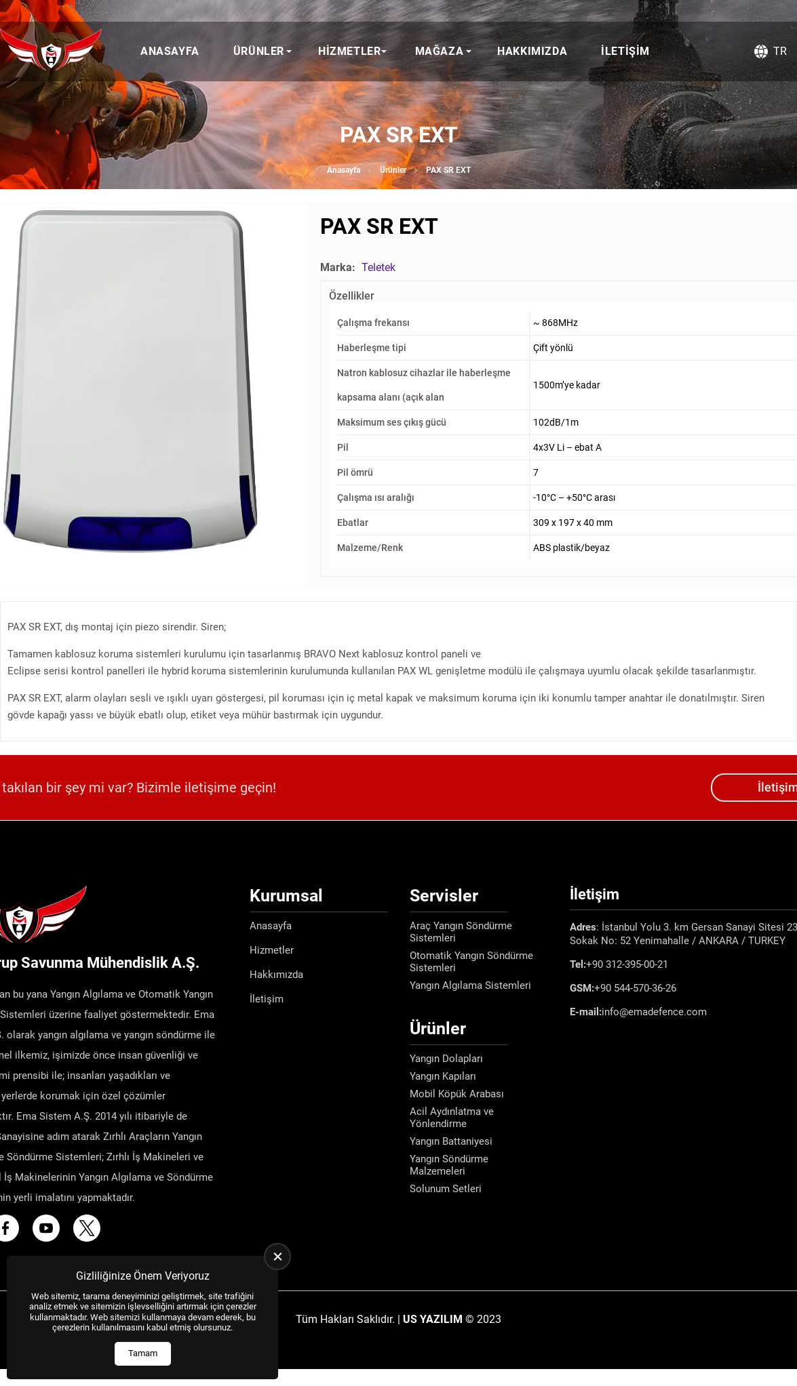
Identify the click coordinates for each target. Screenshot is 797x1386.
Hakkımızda (532, 51)
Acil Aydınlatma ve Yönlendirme (452, 1117)
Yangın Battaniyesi (451, 1141)
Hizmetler (349, 51)
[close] (277, 1256)
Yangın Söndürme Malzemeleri (449, 1165)
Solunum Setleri (446, 1189)
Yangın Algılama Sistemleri (470, 985)
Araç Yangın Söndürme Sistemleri (461, 932)
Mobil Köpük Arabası (457, 1094)
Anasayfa (169, 51)
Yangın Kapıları (443, 1076)
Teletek (378, 267)
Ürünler (258, 51)
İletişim (625, 51)
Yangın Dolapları (446, 1059)
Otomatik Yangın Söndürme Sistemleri (471, 962)
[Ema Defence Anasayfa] (51, 51)
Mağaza (439, 51)
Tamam (142, 1353)
